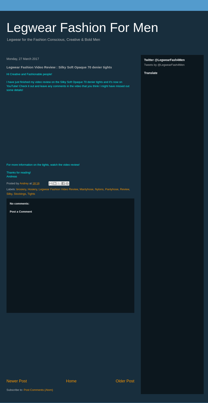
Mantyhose (87, 189)
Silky (9, 193)
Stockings (20, 193)
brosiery (21, 189)
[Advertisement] (70, 346)
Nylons (99, 189)
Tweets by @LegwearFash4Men (164, 64)
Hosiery (32, 189)
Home (71, 381)
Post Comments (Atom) (38, 389)
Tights (31, 193)
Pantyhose (111, 189)
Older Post (125, 381)
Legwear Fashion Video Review (58, 189)
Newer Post (16, 381)
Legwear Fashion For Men (82, 27)
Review (124, 189)
